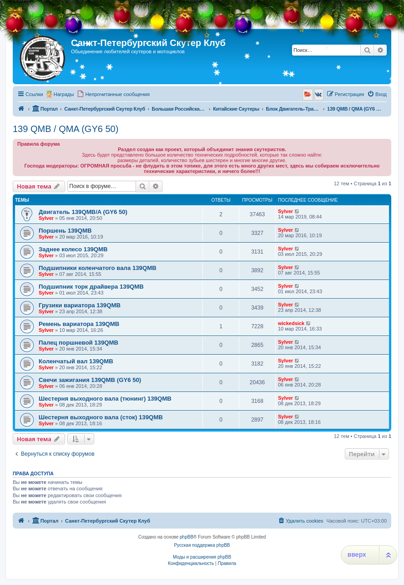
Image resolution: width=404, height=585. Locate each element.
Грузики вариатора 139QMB (80, 305)
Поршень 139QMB (65, 230)
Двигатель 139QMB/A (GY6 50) (83, 212)
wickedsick (291, 323)
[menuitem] (113, 94)
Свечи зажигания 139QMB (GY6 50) (90, 379)
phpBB (186, 536)
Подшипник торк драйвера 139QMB (91, 286)
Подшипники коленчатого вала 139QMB (98, 268)
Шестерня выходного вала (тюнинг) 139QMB (105, 398)
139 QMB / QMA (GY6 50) (65, 129)
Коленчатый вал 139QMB (76, 361)
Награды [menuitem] (64, 94)
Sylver (46, 218)
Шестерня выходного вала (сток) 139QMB (101, 417)
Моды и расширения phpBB (202, 557)
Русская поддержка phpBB (202, 545)
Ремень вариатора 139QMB (79, 323)
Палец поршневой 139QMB (78, 342)
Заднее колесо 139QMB (73, 249)
